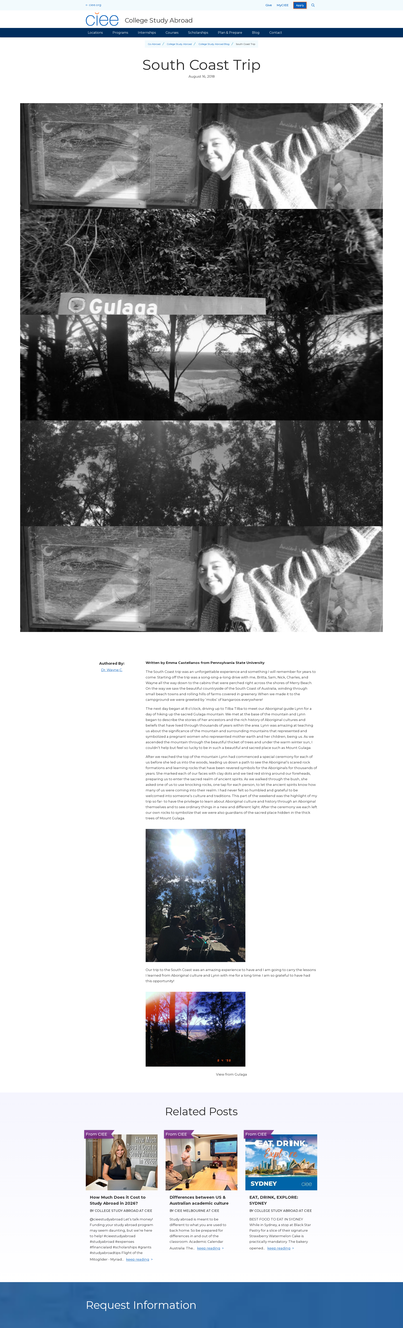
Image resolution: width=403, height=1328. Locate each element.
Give (269, 5)
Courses (172, 33)
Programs (120, 33)
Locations (95, 33)
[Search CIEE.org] (313, 5)
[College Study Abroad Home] (139, 19)
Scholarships (198, 33)
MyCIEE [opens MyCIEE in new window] (282, 5)
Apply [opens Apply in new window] (300, 5)
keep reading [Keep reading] (137, 1259)
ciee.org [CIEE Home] (95, 5)
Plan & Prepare (230, 33)
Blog (256, 33)
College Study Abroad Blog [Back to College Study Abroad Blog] (214, 44)
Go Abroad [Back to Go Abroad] (154, 44)
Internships (147, 33)
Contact (275, 33)
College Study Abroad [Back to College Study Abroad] (179, 44)
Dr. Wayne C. (111, 670)
